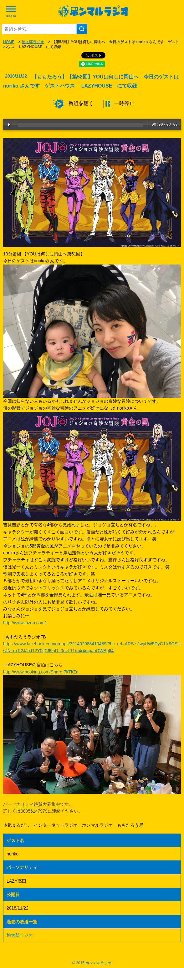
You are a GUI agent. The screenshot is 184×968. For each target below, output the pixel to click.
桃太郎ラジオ (33, 42)
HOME (8, 42)
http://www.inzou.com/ (24, 622)
